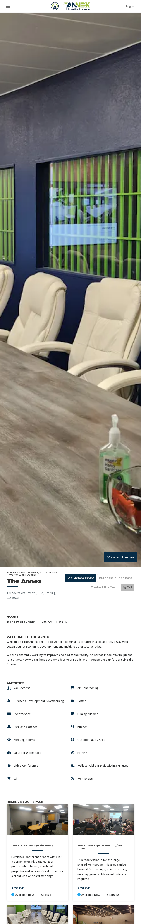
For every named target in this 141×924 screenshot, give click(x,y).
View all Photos (120, 557)
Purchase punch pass (115, 578)
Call (127, 587)
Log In (130, 6)
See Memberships (80, 578)
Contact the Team (104, 587)
